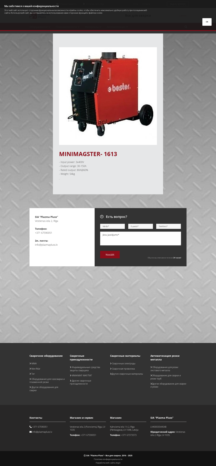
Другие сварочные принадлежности (80, 382)
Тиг (33, 373)
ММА (34, 363)
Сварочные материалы (125, 355)
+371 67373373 (129, 435)
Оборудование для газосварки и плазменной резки (47, 381)
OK (207, 22)
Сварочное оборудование (46, 355)
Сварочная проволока (123, 368)
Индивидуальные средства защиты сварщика (85, 369)
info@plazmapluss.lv (46, 244)
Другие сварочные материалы (127, 373)
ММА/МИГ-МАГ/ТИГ (82, 375)
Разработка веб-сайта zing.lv (108, 462)
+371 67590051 (43, 232)
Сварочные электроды (123, 363)
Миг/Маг (35, 368)
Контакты (35, 417)
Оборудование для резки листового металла (164, 369)
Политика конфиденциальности (108, 459)
